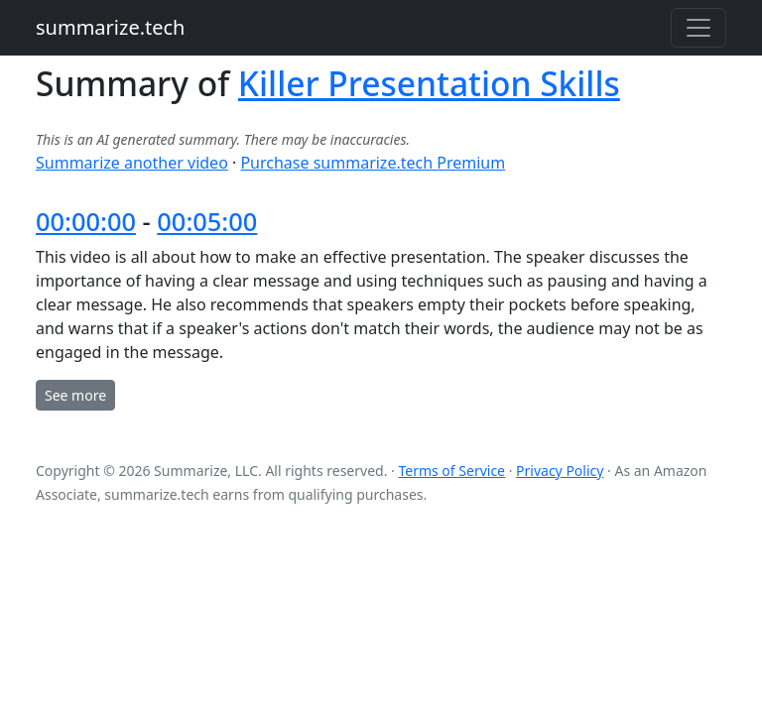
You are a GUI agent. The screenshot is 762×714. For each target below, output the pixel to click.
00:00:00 (86, 221)
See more (75, 395)
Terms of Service (451, 470)
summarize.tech (110, 27)
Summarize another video (132, 163)
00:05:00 (207, 221)
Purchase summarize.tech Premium (372, 163)
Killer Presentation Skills (429, 83)
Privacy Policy (559, 470)
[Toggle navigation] (698, 28)
